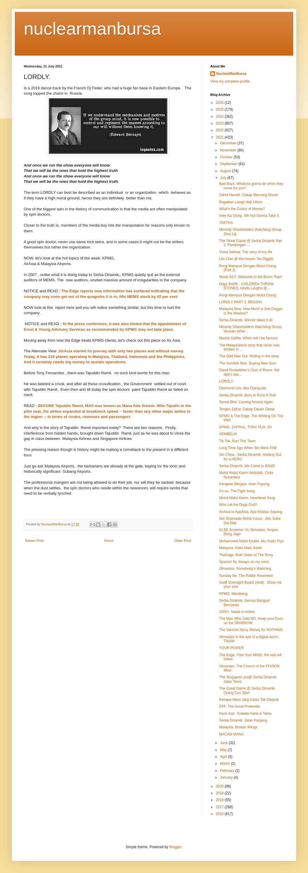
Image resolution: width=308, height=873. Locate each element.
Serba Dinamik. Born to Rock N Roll (247, 395)
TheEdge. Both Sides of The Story (246, 555)
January (227, 777)
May (224, 750)
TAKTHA (226, 223)
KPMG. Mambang (233, 594)
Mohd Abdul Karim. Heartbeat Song (247, 498)
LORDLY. (226, 381)
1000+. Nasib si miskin (237, 612)
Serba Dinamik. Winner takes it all (245, 320)
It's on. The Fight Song (237, 491)
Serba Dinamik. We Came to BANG (247, 466)
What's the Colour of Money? (242, 209)
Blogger (175, 847)
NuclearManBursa (231, 74)
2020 (220, 786)
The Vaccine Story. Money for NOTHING (251, 630)
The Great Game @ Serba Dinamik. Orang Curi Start (247, 690)
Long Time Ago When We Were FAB (248, 448)
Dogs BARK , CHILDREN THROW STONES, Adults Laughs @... (246, 286)
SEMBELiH (228, 434)
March (225, 763)
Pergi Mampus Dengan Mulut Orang (247, 295)
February (227, 771)
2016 (220, 814)
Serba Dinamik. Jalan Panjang (243, 720)
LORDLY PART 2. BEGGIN (240, 302)
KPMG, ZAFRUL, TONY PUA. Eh (245, 427)
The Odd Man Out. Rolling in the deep (249, 356)
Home (109, 541)
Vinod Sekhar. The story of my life (245, 252)
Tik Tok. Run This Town (237, 441)
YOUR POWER (231, 648)
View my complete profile (230, 81)
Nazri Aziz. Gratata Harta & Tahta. (245, 713)
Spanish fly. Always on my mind (244, 562)
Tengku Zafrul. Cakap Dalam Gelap (247, 409)
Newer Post (34, 541)
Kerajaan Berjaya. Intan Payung (244, 484)
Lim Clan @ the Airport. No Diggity (246, 259)
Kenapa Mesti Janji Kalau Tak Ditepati (249, 700)
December (229, 143)
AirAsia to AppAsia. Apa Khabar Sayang (250, 512)
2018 (220, 800)
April (224, 757)
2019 (220, 793)
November (229, 150)
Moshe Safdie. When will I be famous (248, 338)
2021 (220, 137)
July (223, 178)
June (224, 743)
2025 (220, 109)
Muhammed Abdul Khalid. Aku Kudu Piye (251, 541)
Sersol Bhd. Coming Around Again (246, 402)
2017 (220, 807)
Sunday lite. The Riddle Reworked (246, 576)
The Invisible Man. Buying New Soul (247, 363)
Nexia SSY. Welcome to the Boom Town (250, 277)
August (226, 171)
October (227, 157)
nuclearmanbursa (92, 28)
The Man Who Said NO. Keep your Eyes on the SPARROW (251, 621)
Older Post (182, 541)
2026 (220, 103)
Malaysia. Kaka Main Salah (240, 548)
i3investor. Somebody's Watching (245, 569)
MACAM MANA (231, 734)
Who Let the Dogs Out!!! (238, 505)
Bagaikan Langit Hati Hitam (240, 202)
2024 (220, 116)
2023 (220, 123)
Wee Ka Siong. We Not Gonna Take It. (249, 216)
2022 (220, 130)
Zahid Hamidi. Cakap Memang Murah (248, 195)
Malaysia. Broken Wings (238, 727)
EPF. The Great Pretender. (240, 706)
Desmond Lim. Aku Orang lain (242, 388)
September (229, 164)
